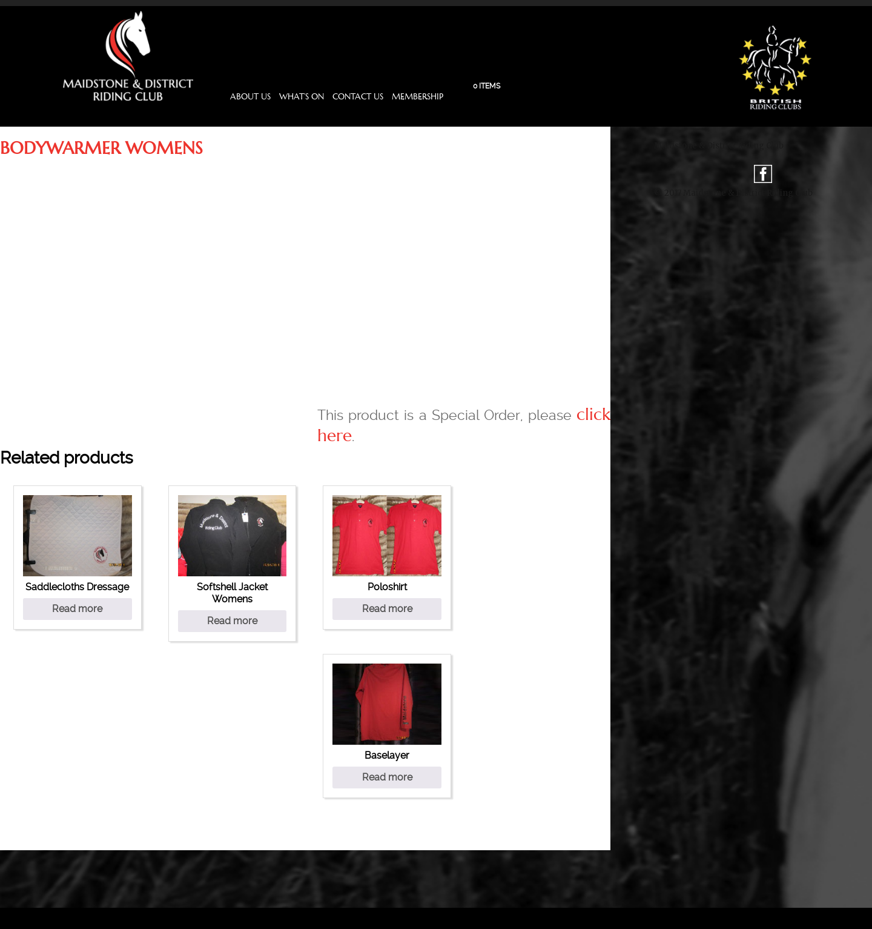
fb (763, 174)
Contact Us (357, 96)
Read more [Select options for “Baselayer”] (387, 777)
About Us (250, 96)
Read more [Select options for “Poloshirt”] (387, 608)
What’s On (301, 96)
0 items (486, 86)
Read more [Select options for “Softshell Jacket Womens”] (232, 621)
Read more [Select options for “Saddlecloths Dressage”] (77, 608)
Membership (417, 96)
